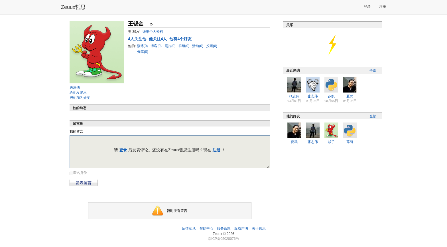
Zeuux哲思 (73, 7)
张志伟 (294, 96)
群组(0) (184, 46)
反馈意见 (189, 228)
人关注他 (137, 39)
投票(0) (211, 46)
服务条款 (224, 228)
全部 (372, 71)
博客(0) (156, 46)
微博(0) (143, 46)
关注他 (75, 87)
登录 (367, 7)
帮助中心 (206, 228)
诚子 (331, 142)
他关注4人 (158, 39)
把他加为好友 (80, 98)
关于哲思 (259, 228)
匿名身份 (80, 173)
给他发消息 (78, 93)
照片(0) (170, 46)
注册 (382, 7)
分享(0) (142, 52)
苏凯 (331, 96)
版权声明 (241, 228)
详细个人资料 (153, 32)
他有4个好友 (180, 39)
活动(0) (198, 46)
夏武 (349, 96)
